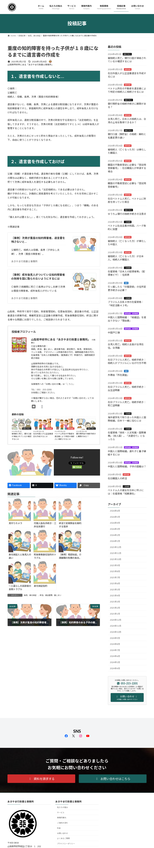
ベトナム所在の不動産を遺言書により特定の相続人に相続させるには (64, 436)
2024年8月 (115, 644)
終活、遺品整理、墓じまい (50, 595)
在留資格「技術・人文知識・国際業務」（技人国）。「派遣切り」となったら (127, 436)
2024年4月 (115, 668)
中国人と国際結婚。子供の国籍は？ (127, 466)
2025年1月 (115, 613)
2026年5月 (115, 516)
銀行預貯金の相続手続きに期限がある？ (86, 435)
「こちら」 (70, 384)
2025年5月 (115, 589)
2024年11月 (115, 626)
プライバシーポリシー (66, 843)
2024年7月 (115, 650)
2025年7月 (115, 577)
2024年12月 (115, 619)
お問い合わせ (62, 833)
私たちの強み (62, 807)
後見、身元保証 (30, 595)
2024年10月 (115, 632)
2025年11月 (115, 553)
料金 (59, 828)
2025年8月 (115, 571)
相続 (126, 283)
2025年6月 (115, 583)
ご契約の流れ (62, 823)
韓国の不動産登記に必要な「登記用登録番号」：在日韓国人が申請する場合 (127, 168)
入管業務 (128, 222)
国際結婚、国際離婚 (131, 313)
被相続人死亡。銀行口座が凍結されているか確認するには (21, 436)
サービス (60, 812)
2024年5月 (115, 662)
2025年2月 (115, 607)
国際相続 (49, 428)
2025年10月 (115, 559)
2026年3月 (115, 529)
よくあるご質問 (63, 838)
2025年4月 (115, 595)
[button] (41, 778)
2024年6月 (115, 656)
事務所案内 (61, 818)
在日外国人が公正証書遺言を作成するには (43, 435)
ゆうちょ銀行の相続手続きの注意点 (127, 213)
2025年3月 (115, 601)
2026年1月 (115, 541)
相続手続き (27, 428)
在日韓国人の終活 (117, 478)
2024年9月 (115, 638)
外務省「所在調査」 (118, 374)
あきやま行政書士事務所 (24, 261)
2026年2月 (115, 535)
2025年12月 (115, 547)
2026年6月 (115, 510)
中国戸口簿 (114, 332)
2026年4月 (115, 523)
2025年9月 (115, 565)
